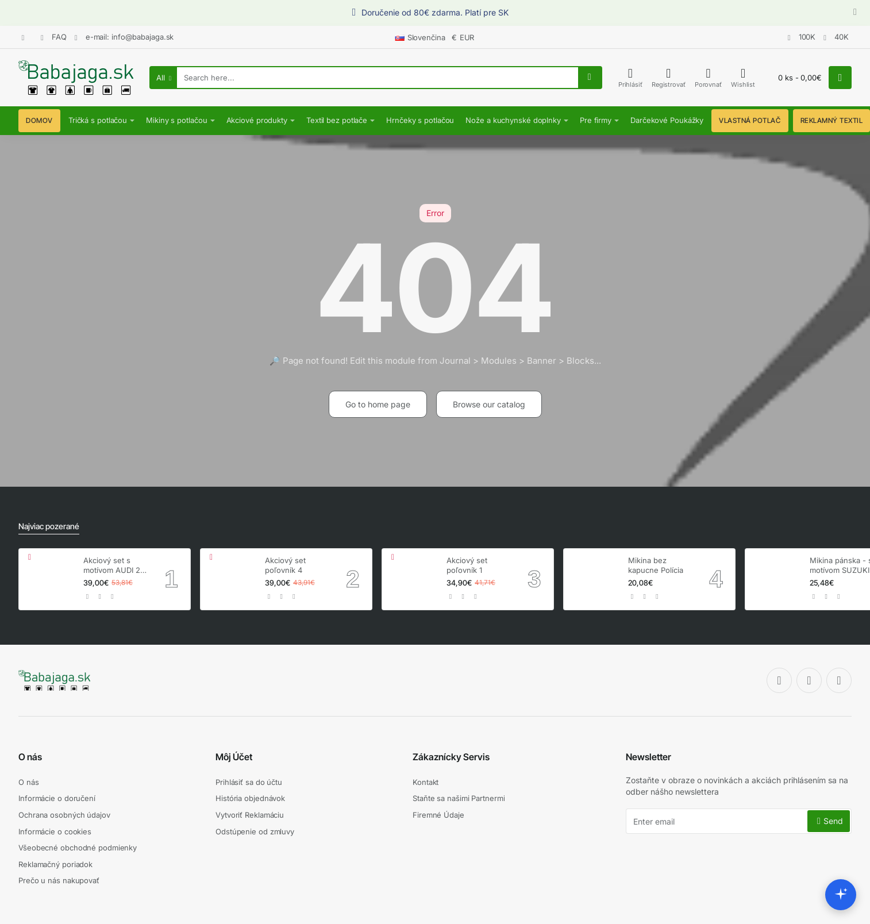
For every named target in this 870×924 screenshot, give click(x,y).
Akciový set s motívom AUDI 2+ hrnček (114, 566)
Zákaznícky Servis (451, 757)
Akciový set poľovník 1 (466, 565)
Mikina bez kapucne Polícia (655, 565)
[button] (88, 597)
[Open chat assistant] (840, 894)
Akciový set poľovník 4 (285, 565)
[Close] (855, 12)
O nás (30, 757)
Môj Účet (233, 757)
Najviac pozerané (48, 526)
